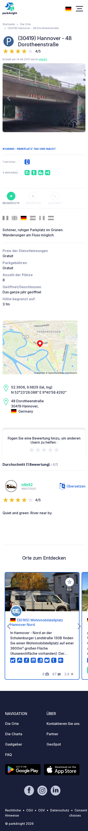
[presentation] (8, 97)
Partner (52, 734)
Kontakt (55, 198)
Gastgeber (13, 744)
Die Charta (13, 734)
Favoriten (33, 198)
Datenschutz (59, 810)
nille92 (43, 59)
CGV (41, 810)
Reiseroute (11, 198)
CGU (29, 810)
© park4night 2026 (19, 823)
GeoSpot (54, 744)
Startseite (9, 24)
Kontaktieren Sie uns (63, 723)
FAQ (8, 754)
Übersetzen (72, 486)
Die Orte (25, 24)
